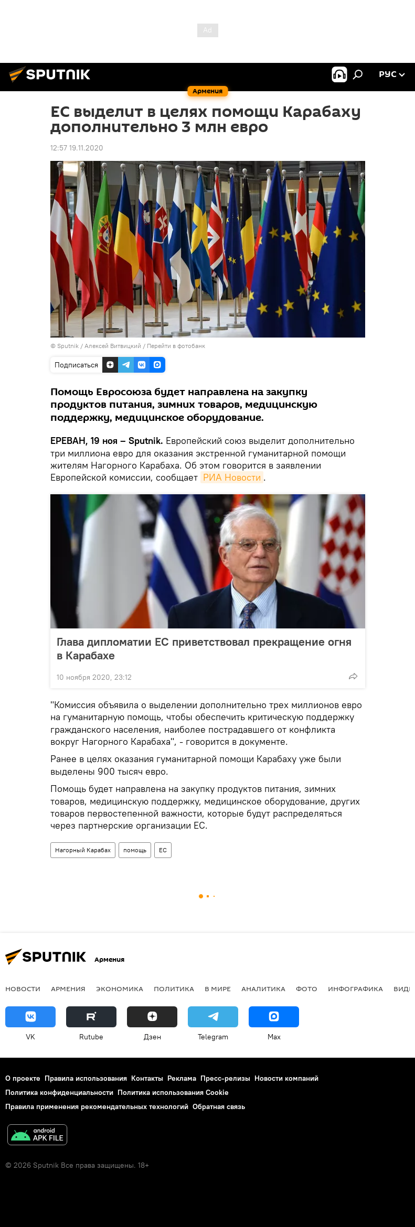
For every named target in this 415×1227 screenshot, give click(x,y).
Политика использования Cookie (173, 1092)
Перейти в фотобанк (176, 346)
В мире (218, 988)
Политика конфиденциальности (59, 1092)
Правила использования (86, 1078)
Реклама (181, 1078)
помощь (134, 850)
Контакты (147, 1078)
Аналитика (263, 988)
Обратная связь (219, 1106)
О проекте (22, 1078)
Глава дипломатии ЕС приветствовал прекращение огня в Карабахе (204, 648)
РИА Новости (232, 477)
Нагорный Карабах (83, 850)
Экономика (119, 988)
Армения (68, 988)
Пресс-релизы (225, 1078)
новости (22, 988)
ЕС (163, 850)
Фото (306, 988)
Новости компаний (286, 1078)
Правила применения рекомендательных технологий (96, 1106)
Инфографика (355, 988)
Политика (174, 988)
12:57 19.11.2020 (76, 148)
